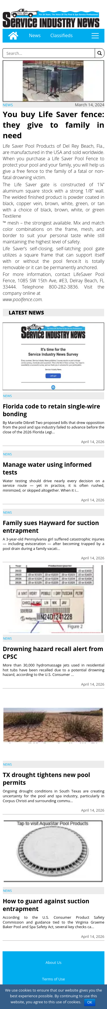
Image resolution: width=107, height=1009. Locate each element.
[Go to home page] (13, 36)
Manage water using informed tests (47, 468)
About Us (54, 962)
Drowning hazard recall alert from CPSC (53, 652)
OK (89, 1002)
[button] (99, 53)
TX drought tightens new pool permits (46, 778)
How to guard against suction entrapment (46, 905)
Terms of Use (53, 979)
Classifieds (61, 35)
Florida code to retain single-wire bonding (51, 410)
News (35, 35)
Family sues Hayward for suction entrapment (51, 526)
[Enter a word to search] (49, 53)
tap (95, 36)
